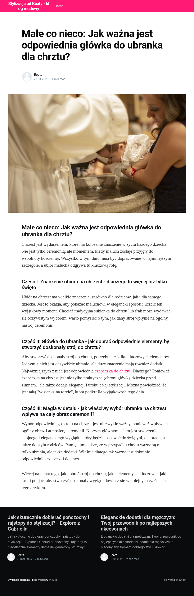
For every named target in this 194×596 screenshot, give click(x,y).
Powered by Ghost (175, 579)
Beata (38, 75)
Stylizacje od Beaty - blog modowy (28, 579)
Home (58, 6)
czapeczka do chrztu (112, 370)
